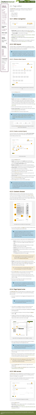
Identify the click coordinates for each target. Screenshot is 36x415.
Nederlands (4, 69)
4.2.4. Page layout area (3, 22)
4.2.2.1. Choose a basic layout (4, 15)
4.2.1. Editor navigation (3, 12)
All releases (4, 56)
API (23, 235)
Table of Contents (4, 6)
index (29, 1)
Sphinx (2, 413)
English (3, 66)
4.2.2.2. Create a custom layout (4, 17)
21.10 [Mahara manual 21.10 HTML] (3, 52)
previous (21, 1)
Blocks (3, 34)
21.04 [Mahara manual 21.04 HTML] (3, 53)
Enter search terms (4, 41)
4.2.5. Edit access (4, 23)
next (25, 1)
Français (3, 67)
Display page (14, 33)
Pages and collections (4, 30)
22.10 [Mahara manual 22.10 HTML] (3, 49)
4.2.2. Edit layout (4, 13)
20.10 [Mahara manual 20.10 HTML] (3, 54)
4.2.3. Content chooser (4, 20)
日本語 (3, 68)
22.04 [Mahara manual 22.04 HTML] (3, 51)
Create (33, 1)
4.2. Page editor (3, 10)
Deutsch (3, 64)
